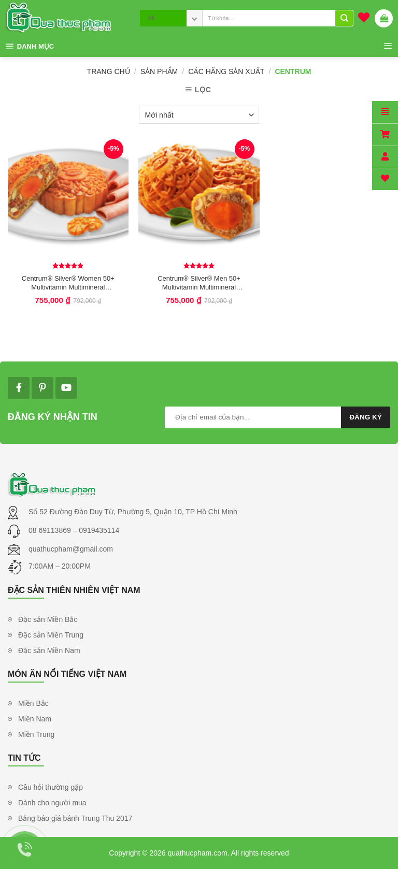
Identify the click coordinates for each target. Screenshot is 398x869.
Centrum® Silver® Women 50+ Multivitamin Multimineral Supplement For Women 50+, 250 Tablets (68, 282)
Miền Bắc (33, 703)
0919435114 (99, 530)
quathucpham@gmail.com (71, 549)
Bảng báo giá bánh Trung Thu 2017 (75, 818)
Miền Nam (34, 719)
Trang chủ (108, 71)
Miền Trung (36, 734)
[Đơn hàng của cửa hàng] (199, 115)
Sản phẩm (159, 71)
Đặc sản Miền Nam (49, 650)
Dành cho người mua (52, 803)
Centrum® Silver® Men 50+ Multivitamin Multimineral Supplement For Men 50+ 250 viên (199, 282)
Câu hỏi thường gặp (50, 787)
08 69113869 (51, 530)
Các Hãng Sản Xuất (226, 71)
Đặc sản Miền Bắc (47, 619)
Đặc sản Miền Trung (50, 635)
